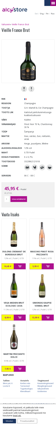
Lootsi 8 (6, 386)
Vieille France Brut (20, 24)
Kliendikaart (25, 391)
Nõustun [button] (9, 421)
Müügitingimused (44, 386)
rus (53, 14)
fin (47, 14)
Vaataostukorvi (47, 3)
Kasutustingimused (45, 383)
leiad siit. (17, 415)
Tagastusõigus (26, 388)
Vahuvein (5, 24)
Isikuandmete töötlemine (43, 390)
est (36, 14)
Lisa (20, 266)
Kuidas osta (25, 383)
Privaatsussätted (27, 421)
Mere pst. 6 (7, 383)
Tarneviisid (25, 386)
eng (41, 14)
